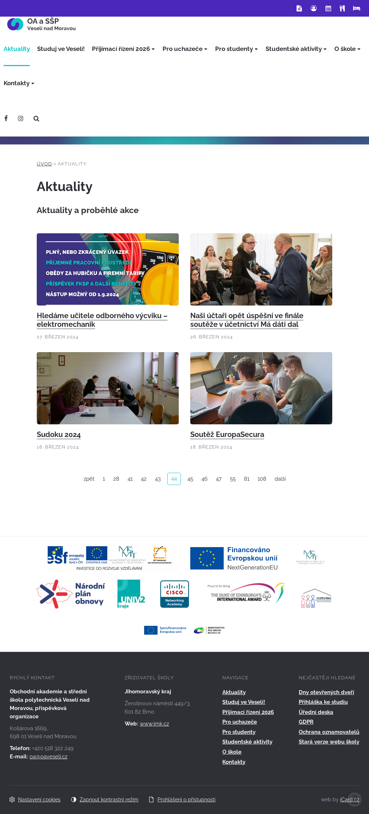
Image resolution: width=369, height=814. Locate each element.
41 (130, 479)
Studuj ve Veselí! (243, 702)
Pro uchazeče (239, 722)
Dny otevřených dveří (326, 692)
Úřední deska (316, 712)
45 (190, 479)
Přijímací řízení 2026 (248, 712)
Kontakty (233, 762)
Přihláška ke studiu (323, 702)
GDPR (306, 722)
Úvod (44, 163)
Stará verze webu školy (329, 742)
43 (158, 479)
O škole (231, 752)
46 (204, 479)
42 (144, 479)
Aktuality (234, 692)
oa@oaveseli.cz (48, 756)
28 (116, 479)
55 (233, 479)
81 (246, 479)
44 (174, 478)
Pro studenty (238, 732)
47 (219, 479)
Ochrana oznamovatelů (329, 732)
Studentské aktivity (247, 742)
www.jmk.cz (154, 723)
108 (262, 479)
